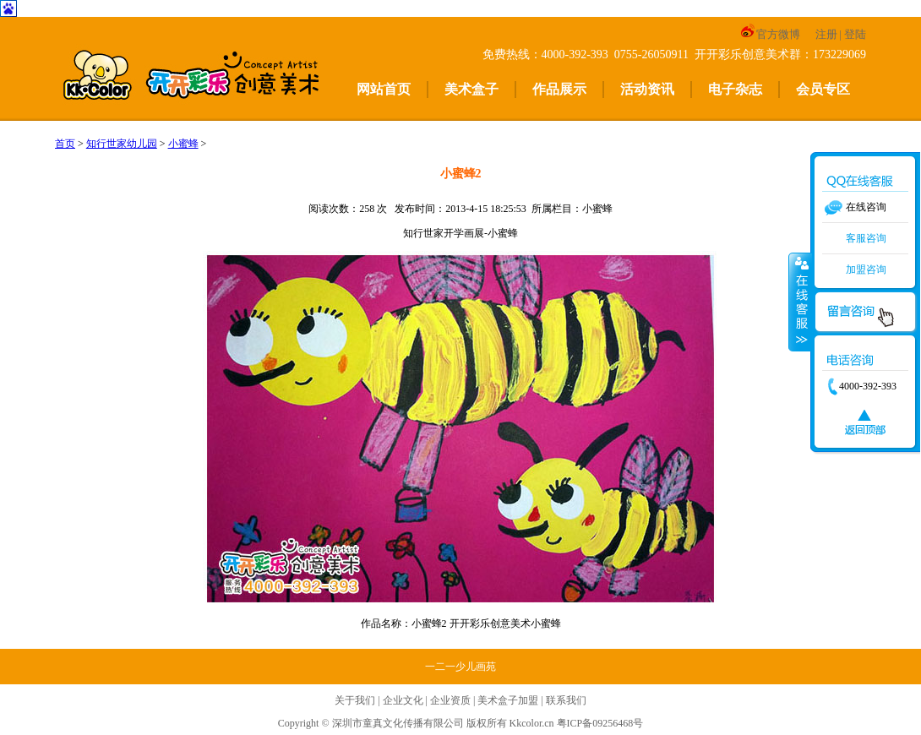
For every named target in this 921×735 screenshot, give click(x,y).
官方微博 (770, 34)
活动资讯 (647, 89)
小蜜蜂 (183, 144)
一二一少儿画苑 (460, 666)
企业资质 (450, 700)
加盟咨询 (866, 269)
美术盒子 (471, 89)
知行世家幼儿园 (121, 144)
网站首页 (384, 89)
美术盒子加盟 (507, 700)
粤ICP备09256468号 (600, 723)
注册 (826, 34)
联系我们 (566, 700)
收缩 (800, 301)
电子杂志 (735, 89)
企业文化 (403, 700)
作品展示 (559, 89)
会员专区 (823, 89)
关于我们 (355, 700)
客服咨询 (866, 238)
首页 (65, 144)
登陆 (855, 34)
